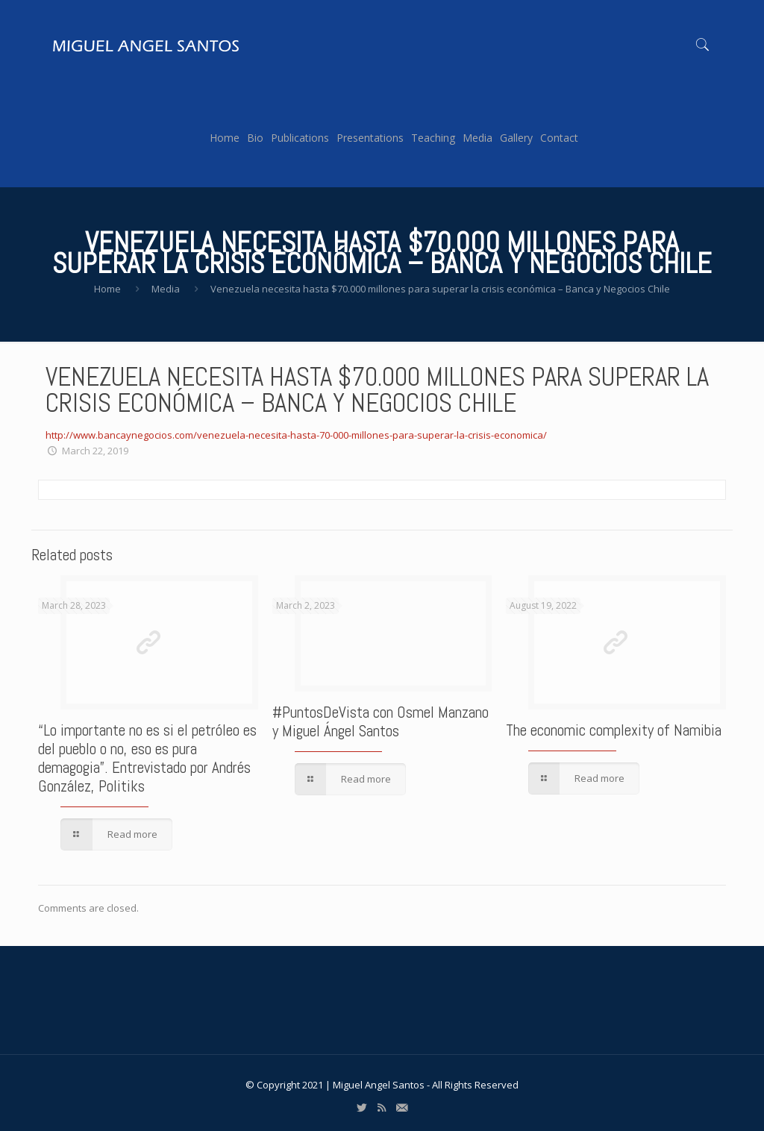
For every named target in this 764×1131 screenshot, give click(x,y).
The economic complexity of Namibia (613, 730)
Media (165, 288)
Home (107, 288)
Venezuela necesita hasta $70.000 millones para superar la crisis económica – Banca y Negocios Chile (440, 288)
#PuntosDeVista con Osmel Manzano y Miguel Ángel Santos (380, 721)
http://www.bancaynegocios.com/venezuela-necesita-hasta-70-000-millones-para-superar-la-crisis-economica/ (296, 435)
